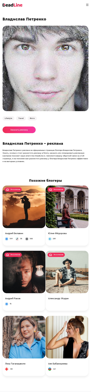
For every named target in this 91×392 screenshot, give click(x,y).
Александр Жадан (61, 293)
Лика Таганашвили (15, 355)
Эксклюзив (15, 189)
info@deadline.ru (26, 387)
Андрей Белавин (14, 230)
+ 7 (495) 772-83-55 (44, 387)
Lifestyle (8, 118)
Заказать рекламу (19, 130)
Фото (32, 118)
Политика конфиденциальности (69, 387)
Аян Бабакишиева (60, 355)
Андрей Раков (12, 293)
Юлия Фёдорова (60, 230)
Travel (21, 118)
